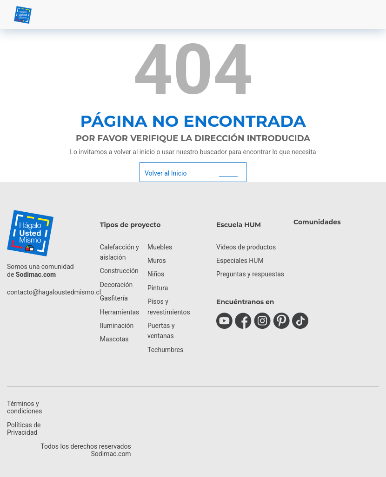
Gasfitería (114, 298)
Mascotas (114, 339)
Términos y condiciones (24, 407)
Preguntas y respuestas (250, 274)
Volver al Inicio (165, 173)
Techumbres (165, 349)
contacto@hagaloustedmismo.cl (54, 292)
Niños (155, 274)
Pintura (157, 288)
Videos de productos (246, 247)
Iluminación (116, 325)
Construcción (119, 270)
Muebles (159, 247)
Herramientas (120, 312)
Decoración (116, 284)
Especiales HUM (240, 260)
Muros (156, 260)
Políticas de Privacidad (24, 428)
